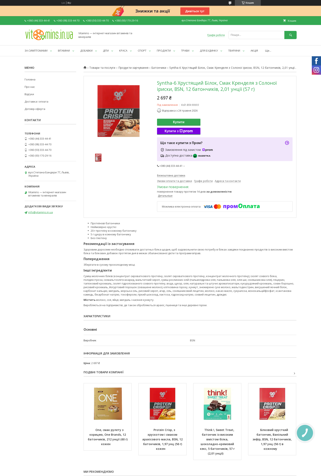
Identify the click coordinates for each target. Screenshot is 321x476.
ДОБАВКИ (86, 50)
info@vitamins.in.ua (40, 212)
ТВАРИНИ (234, 50)
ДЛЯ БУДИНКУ (209, 50)
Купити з (179, 131)
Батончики (158, 67)
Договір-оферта (35, 109)
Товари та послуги (102, 67)
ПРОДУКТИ (164, 50)
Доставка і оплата (36, 101)
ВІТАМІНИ (64, 50)
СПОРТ (142, 50)
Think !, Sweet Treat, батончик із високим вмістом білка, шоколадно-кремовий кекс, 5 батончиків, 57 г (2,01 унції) (217, 441)
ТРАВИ (185, 50)
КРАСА (123, 50)
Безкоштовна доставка (171, 175)
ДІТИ (106, 50)
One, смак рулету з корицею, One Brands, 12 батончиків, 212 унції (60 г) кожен (108, 437)
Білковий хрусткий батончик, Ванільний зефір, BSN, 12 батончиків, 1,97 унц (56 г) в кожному (273, 439)
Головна (30, 79)
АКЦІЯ (254, 50)
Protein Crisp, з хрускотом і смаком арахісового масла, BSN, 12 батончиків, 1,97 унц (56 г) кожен (162, 439)
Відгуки (29, 94)
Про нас (30, 87)
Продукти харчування (133, 67)
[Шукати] (290, 35)
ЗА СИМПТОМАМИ (36, 50)
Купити (178, 122)
